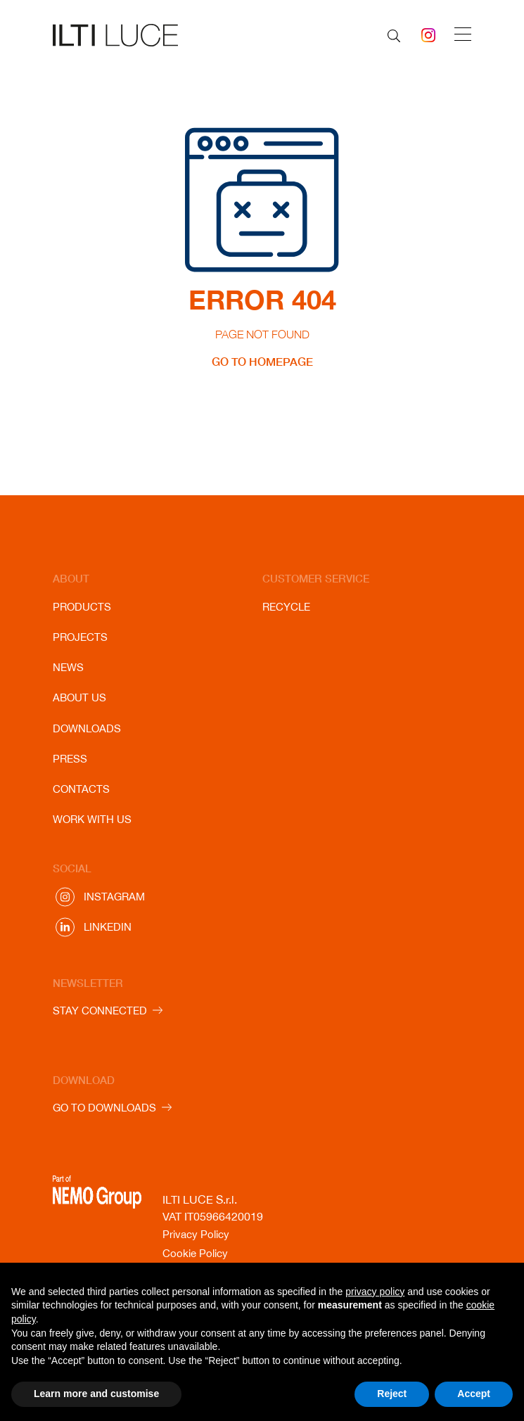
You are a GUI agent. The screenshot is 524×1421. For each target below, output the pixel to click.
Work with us (92, 819)
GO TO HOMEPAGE (262, 361)
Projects (80, 637)
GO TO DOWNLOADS (104, 1108)
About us (79, 697)
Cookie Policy (195, 1253)
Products (82, 607)
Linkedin (108, 927)
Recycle (286, 607)
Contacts (81, 789)
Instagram (114, 897)
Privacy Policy (195, 1234)
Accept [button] (473, 1393)
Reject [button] (392, 1393)
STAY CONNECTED (100, 1011)
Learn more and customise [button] (96, 1393)
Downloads (87, 728)
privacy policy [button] (374, 1291)
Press (70, 759)
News (68, 667)
